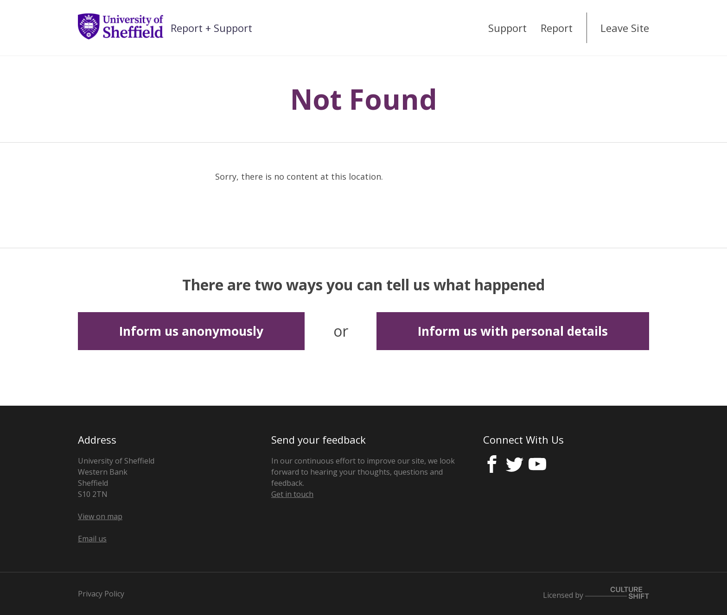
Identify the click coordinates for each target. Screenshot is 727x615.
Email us (92, 538)
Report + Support (211, 28)
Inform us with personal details (513, 331)
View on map (100, 516)
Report (557, 28)
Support (507, 28)
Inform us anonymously (191, 331)
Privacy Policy (101, 594)
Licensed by (596, 593)
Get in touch (292, 494)
